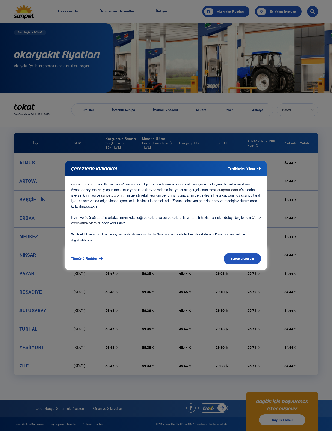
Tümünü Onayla (242, 259)
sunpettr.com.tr (83, 184)
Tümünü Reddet (87, 258)
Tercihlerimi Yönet (244, 168)
